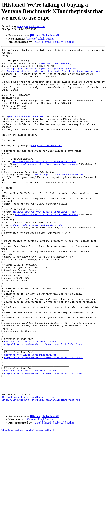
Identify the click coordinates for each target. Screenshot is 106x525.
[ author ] (70, 41)
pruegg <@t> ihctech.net (31, 26)
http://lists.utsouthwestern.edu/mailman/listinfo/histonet (43, 403)
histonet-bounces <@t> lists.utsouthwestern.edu (44, 184)
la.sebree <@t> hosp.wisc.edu (26, 76)
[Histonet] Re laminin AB (44, 35)
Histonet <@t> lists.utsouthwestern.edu (30, 400)
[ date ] (37, 41)
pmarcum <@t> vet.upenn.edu (59, 72)
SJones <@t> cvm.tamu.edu (53, 66)
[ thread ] (47, 41)
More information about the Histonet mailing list (28, 502)
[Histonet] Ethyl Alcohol (40, 38)
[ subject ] (58, 41)
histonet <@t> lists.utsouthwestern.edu (74, 76)
